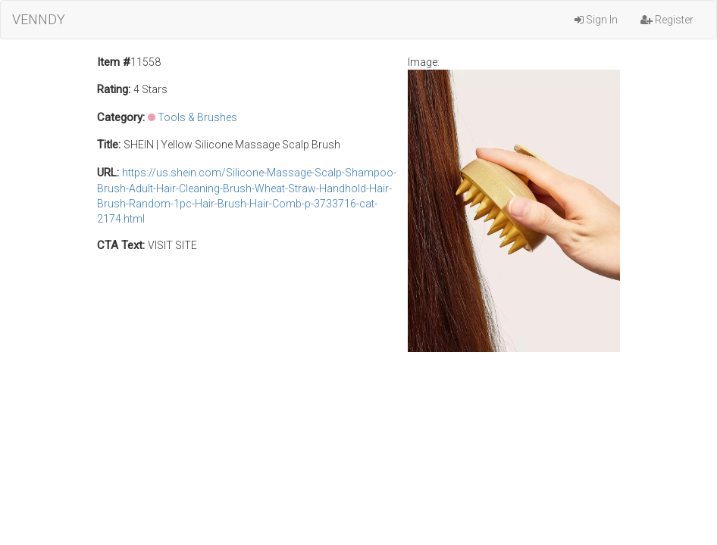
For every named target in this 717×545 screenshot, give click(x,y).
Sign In (596, 20)
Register (667, 20)
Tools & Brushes (197, 117)
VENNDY (38, 19)
